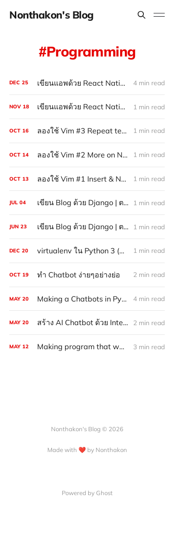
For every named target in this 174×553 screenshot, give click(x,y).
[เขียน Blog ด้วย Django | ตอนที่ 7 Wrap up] (87, 202)
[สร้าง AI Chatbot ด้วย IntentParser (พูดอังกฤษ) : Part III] (87, 322)
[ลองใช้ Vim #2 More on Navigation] (87, 155)
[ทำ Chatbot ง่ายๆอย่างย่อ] (87, 275)
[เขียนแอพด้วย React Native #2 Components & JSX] (87, 107)
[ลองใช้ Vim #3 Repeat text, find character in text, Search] (87, 131)
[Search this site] (141, 15)
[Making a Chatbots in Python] (87, 299)
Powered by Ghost (87, 492)
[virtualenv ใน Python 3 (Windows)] (87, 251)
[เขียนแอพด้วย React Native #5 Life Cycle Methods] (87, 83)
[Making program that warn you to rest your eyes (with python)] (87, 346)
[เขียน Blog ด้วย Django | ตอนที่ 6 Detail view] (87, 227)
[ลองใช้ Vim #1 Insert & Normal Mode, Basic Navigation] (87, 179)
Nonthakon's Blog (51, 15)
